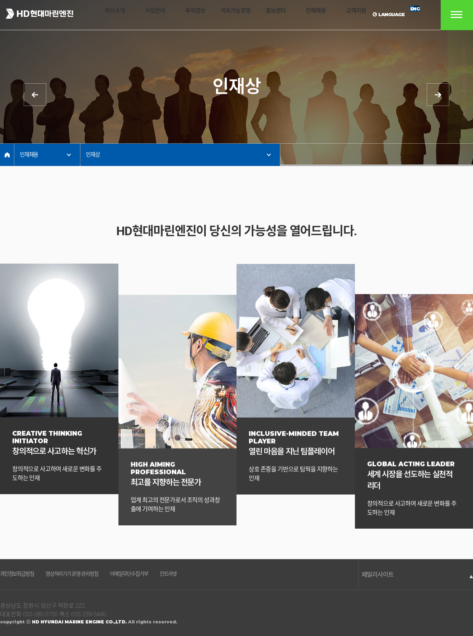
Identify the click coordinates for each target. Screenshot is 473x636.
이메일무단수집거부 (156, 575)
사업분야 (149, 15)
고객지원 (343, 15)
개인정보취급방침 (21, 575)
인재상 (93, 154)
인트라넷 (201, 575)
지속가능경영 (227, 15)
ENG (410, 14)
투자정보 (188, 15)
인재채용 (305, 15)
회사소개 (110, 15)
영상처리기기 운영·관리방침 (87, 575)
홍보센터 (265, 15)
